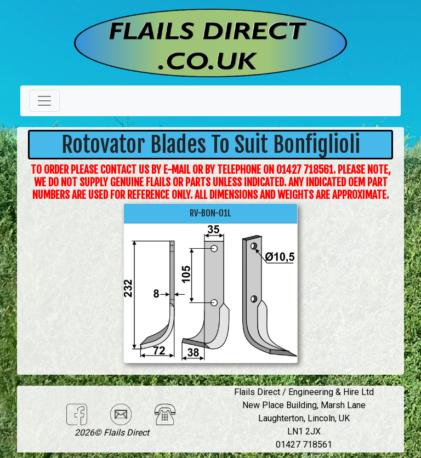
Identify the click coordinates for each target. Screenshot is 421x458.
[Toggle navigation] (44, 101)
